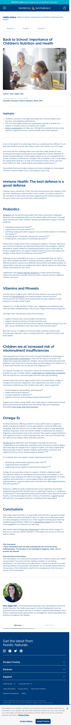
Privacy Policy (23, 689)
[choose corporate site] (26, 684)
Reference (50, 625)
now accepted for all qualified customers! (34, 2)
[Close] (67, 708)
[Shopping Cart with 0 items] (64, 8)
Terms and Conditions (38, 689)
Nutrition (11, 28)
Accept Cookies (43, 721)
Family (27, 28)
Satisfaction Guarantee (11, 693)
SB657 (23, 693)
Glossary (19, 625)
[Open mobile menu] (4, 8)
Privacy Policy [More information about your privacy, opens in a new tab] (23, 715)
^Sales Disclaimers (9, 689)
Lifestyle (42, 28)
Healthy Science (9, 17)
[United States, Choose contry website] (9, 684)
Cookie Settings (26, 721)
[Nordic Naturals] (35, 8)
